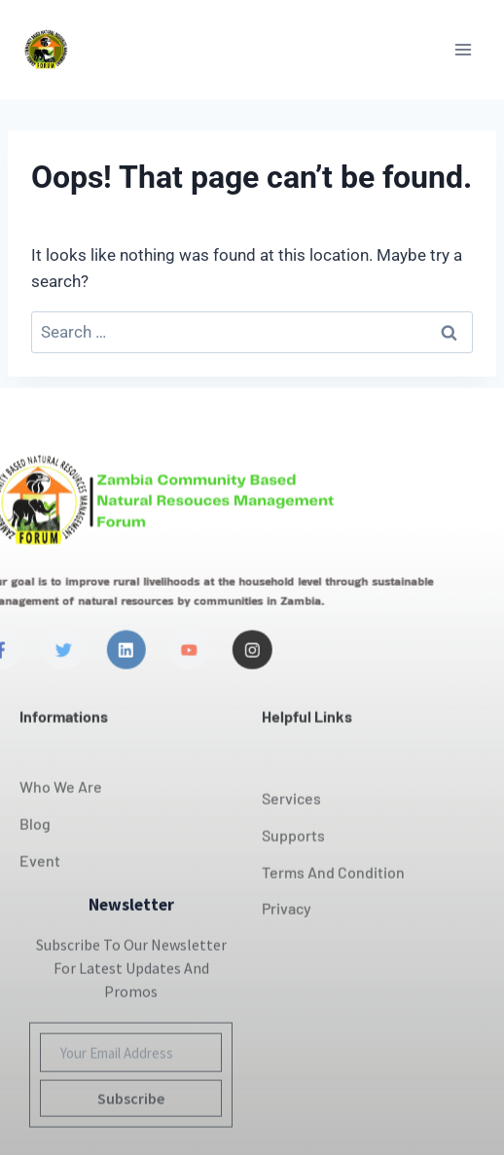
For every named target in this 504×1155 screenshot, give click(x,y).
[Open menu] (463, 49)
